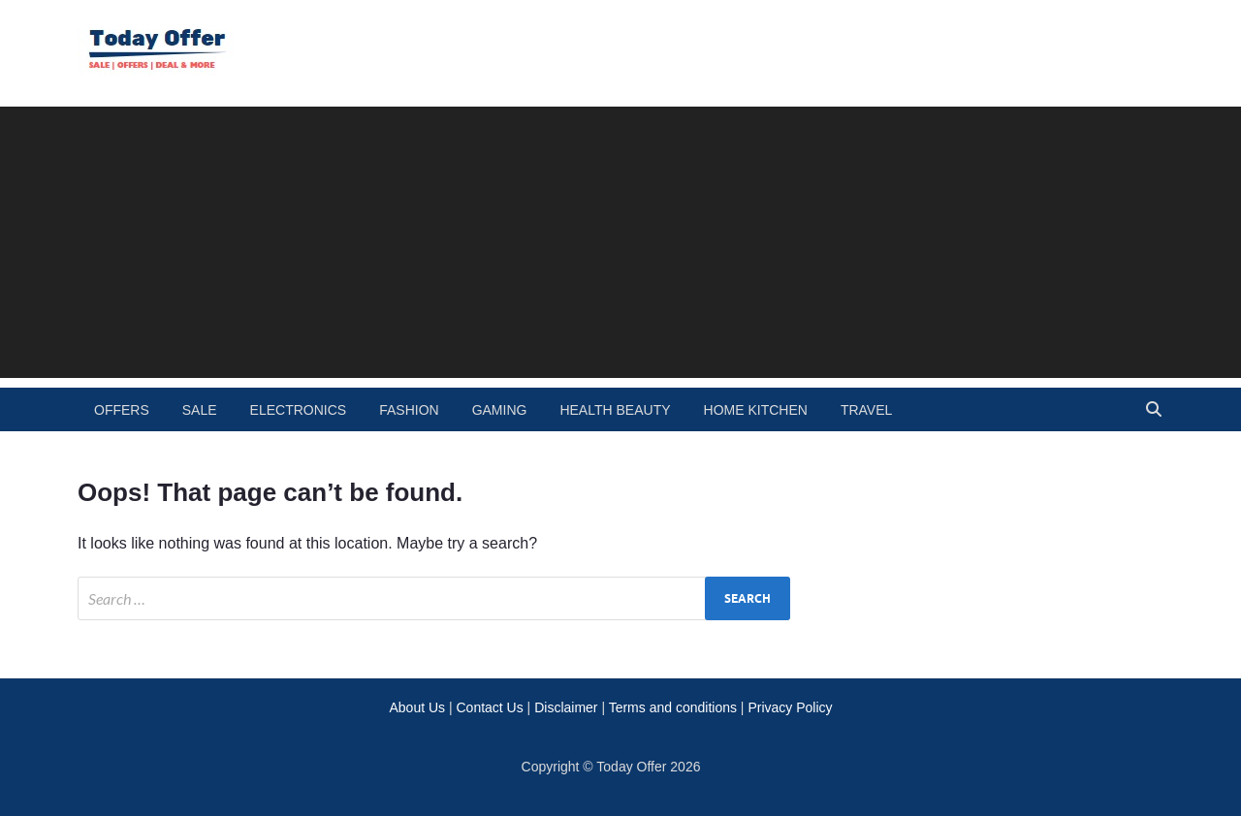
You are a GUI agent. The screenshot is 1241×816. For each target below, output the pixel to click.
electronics (298, 410)
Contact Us (489, 707)
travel (866, 410)
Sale (199, 410)
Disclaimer (565, 707)
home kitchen (756, 410)
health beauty (614, 410)
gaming (499, 410)
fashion (408, 410)
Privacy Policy (790, 707)
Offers (121, 410)
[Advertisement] (620, 242)
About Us (417, 707)
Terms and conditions (673, 707)
